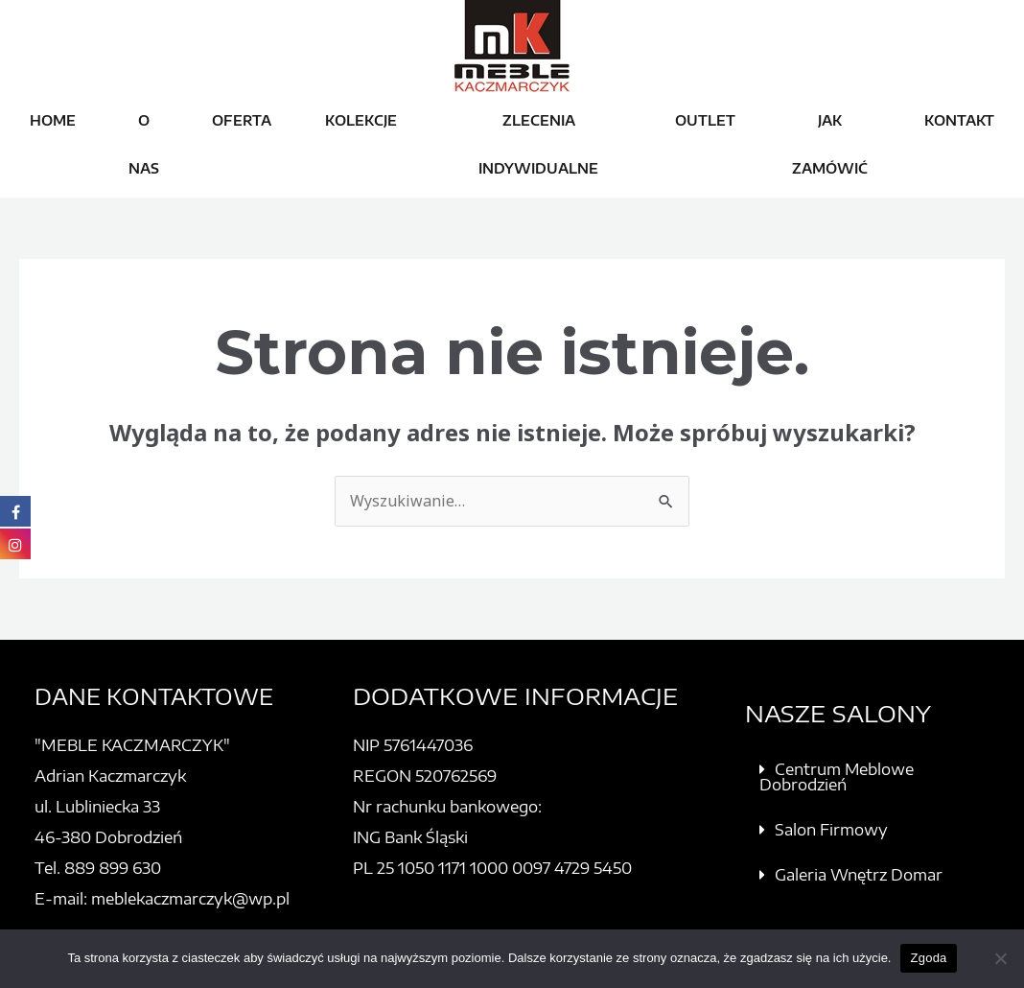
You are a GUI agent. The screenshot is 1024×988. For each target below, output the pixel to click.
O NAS (143, 144)
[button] (876, 777)
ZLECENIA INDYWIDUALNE (538, 144)
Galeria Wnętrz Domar (859, 874)
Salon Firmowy (831, 829)
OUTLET (705, 120)
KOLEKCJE (361, 120)
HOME (53, 120)
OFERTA (241, 120)
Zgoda (928, 958)
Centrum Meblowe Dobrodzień (837, 777)
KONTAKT (959, 120)
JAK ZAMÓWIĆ (830, 144)
